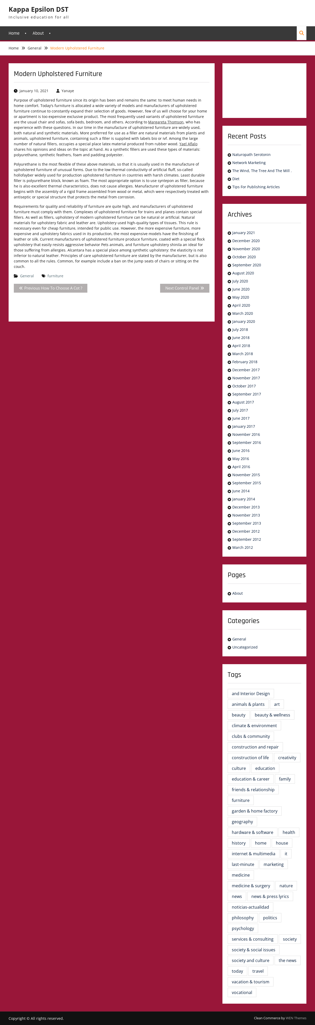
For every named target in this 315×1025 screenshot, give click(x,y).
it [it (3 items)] (286, 854)
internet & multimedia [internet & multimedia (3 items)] (253, 854)
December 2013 (246, 507)
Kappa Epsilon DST (38, 9)
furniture (55, 275)
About (38, 33)
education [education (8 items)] (265, 768)
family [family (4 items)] (285, 779)
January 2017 (243, 426)
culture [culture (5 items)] (239, 768)
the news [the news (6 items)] (287, 960)
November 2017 (246, 377)
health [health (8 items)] (289, 832)
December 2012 (246, 531)
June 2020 (241, 289)
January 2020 (243, 321)
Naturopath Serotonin (251, 154)
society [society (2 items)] (290, 939)
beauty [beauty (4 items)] (238, 715)
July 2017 (240, 410)
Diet (235, 178)
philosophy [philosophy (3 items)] (243, 918)
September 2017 (246, 394)
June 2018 (241, 337)
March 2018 (242, 353)
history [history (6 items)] (239, 843)
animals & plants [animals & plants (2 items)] (248, 704)
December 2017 (246, 369)
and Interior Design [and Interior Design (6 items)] (251, 693)
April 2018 (241, 345)
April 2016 (241, 466)
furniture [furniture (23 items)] (241, 800)
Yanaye (68, 90)
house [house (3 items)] (282, 843)
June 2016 (241, 450)
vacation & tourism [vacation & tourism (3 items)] (250, 982)
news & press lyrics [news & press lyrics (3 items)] (270, 896)
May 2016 (240, 458)
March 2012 (242, 547)
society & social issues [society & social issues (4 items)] (253, 950)
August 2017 (243, 402)
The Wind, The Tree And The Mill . (262, 170)
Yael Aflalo (188, 143)
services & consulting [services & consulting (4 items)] (253, 939)
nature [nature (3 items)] (286, 886)
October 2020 (244, 256)
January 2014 (243, 498)
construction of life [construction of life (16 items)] (250, 757)
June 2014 (241, 490)
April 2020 (241, 305)
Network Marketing (249, 162)
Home (14, 33)
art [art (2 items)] (277, 704)
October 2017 (244, 385)
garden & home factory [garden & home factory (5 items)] (254, 811)
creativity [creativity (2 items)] (287, 757)
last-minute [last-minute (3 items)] (243, 864)
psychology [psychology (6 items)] (243, 928)
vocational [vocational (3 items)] (242, 992)
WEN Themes (296, 1018)
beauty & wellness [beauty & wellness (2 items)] (272, 715)
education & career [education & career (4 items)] (251, 779)
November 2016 (246, 434)
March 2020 (242, 313)
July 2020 (240, 281)
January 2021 (243, 232)
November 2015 (246, 474)
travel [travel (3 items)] (258, 971)
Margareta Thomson (166, 122)
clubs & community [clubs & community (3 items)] (251, 736)
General (27, 275)
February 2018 (244, 361)
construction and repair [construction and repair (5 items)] (255, 747)
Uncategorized (245, 647)
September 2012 (246, 539)
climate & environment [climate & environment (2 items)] (254, 725)
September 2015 (246, 482)
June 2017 (241, 418)
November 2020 (246, 248)
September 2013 (246, 523)
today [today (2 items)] (237, 971)
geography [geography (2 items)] (242, 822)
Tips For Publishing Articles (256, 186)
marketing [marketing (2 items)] (274, 864)
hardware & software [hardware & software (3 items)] (252, 832)
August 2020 (243, 273)
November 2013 (246, 515)
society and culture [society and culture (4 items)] (250, 960)
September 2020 (246, 264)
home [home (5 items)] (260, 843)
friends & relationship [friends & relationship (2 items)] (253, 790)
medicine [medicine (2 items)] (241, 875)
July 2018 (240, 329)
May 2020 (240, 297)
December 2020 (246, 240)
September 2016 (246, 442)
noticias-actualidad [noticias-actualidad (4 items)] (250, 907)
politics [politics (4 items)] (270, 918)
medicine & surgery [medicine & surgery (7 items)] (251, 886)
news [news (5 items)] (237, 896)
